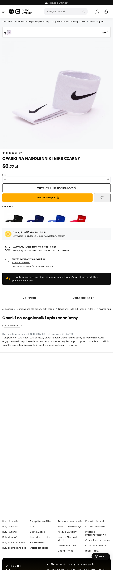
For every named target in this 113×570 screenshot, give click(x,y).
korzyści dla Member (56, 3)
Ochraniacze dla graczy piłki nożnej (32, 21)
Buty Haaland (9, 531)
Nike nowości (12, 325)
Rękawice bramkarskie (70, 521)
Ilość (4, 175)
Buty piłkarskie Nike (40, 521)
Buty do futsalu (10, 526)
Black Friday (92, 550)
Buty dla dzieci (37, 531)
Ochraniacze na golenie (97, 540)
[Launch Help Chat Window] (101, 556)
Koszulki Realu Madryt (69, 526)
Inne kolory (7, 206)
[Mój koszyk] (106, 11)
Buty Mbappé (9, 537)
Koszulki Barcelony (67, 531)
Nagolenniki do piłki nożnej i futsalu (69, 21)
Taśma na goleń (96, 21)
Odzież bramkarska (95, 545)
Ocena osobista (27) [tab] (83, 297)
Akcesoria (7, 21)
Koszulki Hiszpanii (94, 521)
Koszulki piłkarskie (95, 526)
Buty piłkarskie (10, 521)
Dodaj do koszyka (47, 197)
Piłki (32, 526)
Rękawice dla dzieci (40, 537)
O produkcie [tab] (29, 297)
